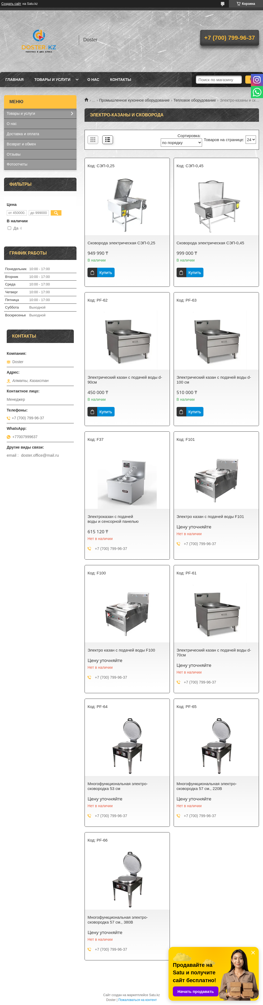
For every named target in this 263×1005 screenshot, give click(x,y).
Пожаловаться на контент (137, 1000)
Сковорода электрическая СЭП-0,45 (210, 243)
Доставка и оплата (23, 134)
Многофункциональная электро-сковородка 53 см (117, 786)
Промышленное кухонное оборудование (134, 100)
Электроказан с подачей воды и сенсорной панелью (112, 519)
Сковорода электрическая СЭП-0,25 (121, 243)
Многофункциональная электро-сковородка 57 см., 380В (117, 919)
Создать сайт (11, 4)
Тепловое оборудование (194, 100)
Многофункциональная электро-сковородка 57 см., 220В (207, 786)
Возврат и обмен (21, 144)
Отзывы (13, 154)
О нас (93, 79)
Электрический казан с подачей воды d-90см (124, 379)
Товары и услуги (52, 79)
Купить (105, 272)
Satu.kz (154, 995)
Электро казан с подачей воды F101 (210, 516)
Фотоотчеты (17, 164)
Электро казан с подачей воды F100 (121, 650)
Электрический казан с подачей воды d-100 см (214, 379)
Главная (14, 79)
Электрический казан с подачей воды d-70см (214, 652)
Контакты (120, 79)
